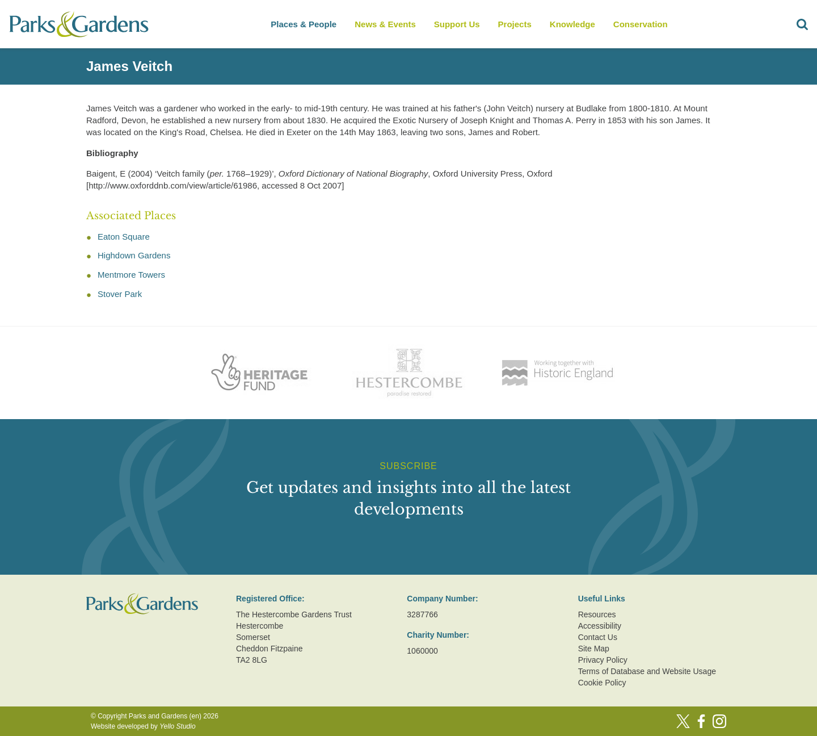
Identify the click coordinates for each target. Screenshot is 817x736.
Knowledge (572, 24)
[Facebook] (701, 721)
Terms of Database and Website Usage (647, 671)
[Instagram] (719, 721)
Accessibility (599, 625)
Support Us (457, 24)
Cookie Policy (602, 682)
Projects (515, 24)
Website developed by (143, 726)
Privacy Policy (603, 659)
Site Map (593, 648)
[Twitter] (683, 721)
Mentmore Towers (131, 274)
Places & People (303, 24)
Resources (597, 614)
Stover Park (120, 294)
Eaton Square (124, 236)
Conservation (640, 24)
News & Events (385, 24)
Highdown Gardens (134, 255)
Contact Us (597, 637)
